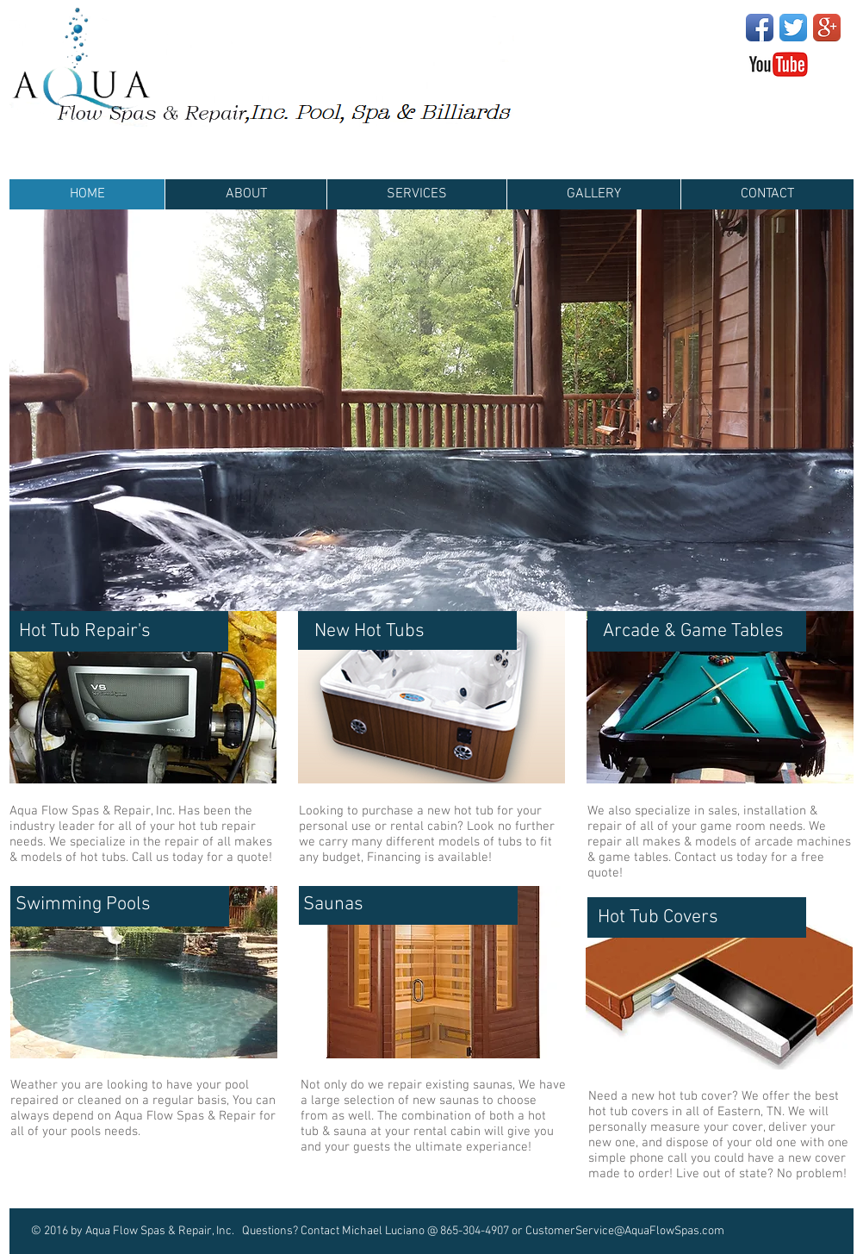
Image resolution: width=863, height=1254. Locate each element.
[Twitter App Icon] (793, 27)
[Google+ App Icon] (827, 27)
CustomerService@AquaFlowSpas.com (624, 1231)
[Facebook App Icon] (759, 27)
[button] (431, 410)
